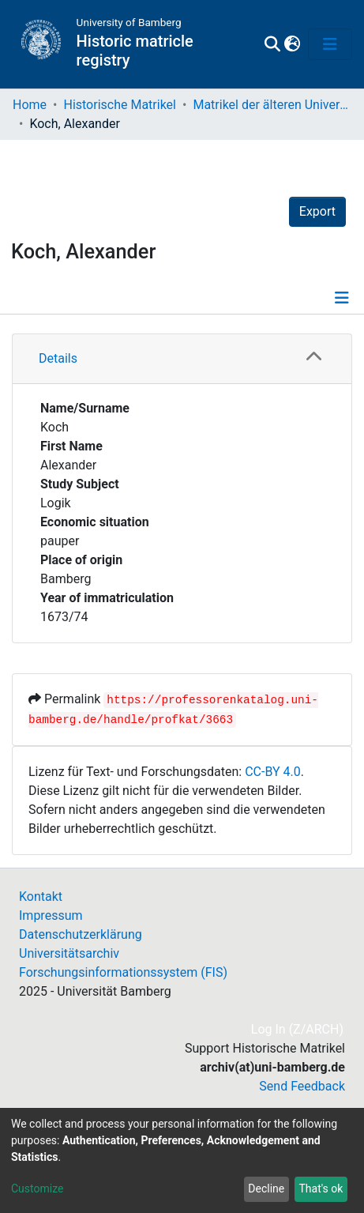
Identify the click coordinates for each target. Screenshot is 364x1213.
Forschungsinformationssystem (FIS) (123, 972)
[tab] (182, 359)
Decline (266, 1188)
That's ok (320, 1188)
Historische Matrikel (119, 104)
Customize (37, 1188)
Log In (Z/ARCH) (298, 1029)
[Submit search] (272, 44)
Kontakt (40, 896)
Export (317, 211)
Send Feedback (302, 1086)
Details (58, 358)
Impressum (51, 915)
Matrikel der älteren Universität (272, 104)
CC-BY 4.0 (273, 771)
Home (30, 104)
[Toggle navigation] (330, 44)
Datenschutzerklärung (80, 934)
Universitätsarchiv (69, 953)
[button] (292, 44)
